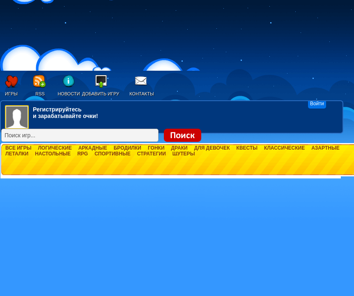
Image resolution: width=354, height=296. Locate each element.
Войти (317, 103)
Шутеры (183, 154)
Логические (54, 148)
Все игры (18, 148)
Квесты (247, 148)
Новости (68, 93)
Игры (11, 93)
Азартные (325, 148)
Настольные (53, 154)
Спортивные (112, 154)
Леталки (16, 154)
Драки (179, 148)
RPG (82, 154)
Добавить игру (101, 93)
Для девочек (212, 148)
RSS (40, 93)
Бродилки (127, 148)
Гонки (156, 148)
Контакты (141, 93)
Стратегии (151, 154)
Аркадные (92, 148)
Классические (284, 148)
